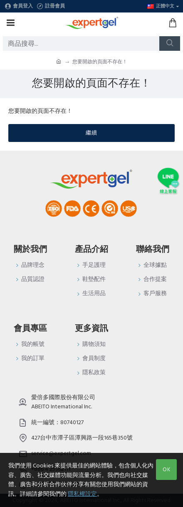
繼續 (91, 133)
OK (167, 469)
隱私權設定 (82, 494)
